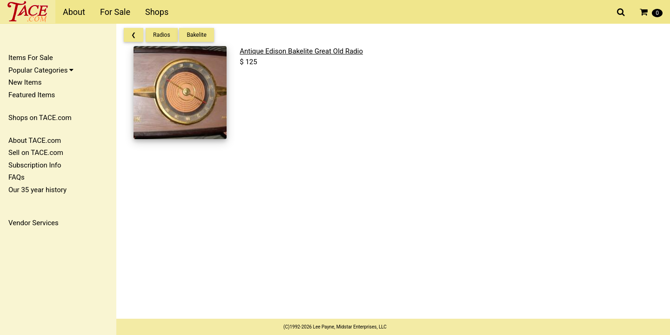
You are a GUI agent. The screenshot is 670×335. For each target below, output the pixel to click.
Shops (156, 12)
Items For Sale (30, 58)
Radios (161, 35)
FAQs (16, 177)
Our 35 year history (37, 190)
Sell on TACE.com (35, 152)
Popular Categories (41, 70)
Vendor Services (33, 223)
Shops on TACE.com (40, 118)
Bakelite (196, 35)
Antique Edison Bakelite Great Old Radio (301, 51)
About (74, 12)
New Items (24, 82)
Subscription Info (34, 165)
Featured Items (31, 95)
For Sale (115, 12)
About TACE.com (34, 140)
